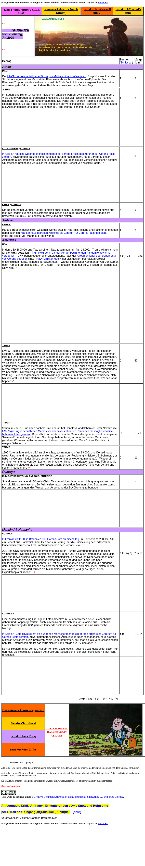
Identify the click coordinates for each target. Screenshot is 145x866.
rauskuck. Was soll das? (97, 11)
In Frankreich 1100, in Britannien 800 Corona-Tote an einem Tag (40, 539)
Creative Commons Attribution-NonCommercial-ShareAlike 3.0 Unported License (78, 796)
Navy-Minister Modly (48, 258)
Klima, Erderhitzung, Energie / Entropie (27, 476)
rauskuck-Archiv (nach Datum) (61, 11)
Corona (25, 148)
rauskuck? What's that (128, 11)
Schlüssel (126, 62)
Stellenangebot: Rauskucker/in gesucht (56, 730)
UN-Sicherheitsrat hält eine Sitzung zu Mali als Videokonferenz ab (46, 76)
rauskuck (103, 2)
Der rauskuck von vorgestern (23, 710)
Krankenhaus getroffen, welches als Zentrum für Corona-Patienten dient (64, 232)
